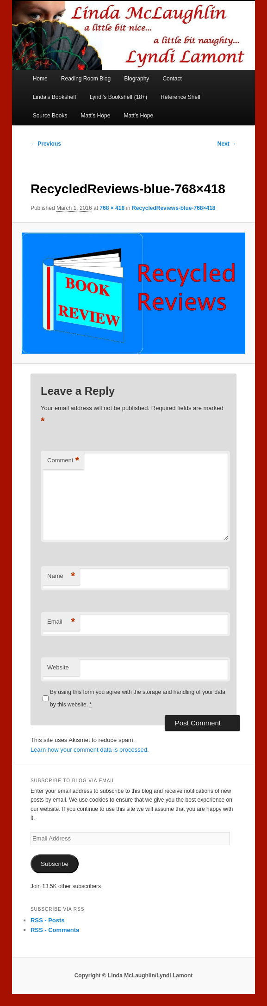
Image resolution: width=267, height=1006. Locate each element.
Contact (171, 78)
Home (40, 78)
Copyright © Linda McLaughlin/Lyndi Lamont (134, 975)
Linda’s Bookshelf (54, 97)
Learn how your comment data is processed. (90, 749)
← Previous (46, 144)
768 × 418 (111, 208)
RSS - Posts (48, 920)
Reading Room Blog (86, 78)
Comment (63, 460)
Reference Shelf (180, 97)
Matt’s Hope (96, 115)
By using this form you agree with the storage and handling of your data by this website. (137, 698)
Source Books (50, 115)
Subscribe (54, 863)
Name (61, 576)
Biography (136, 78)
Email (61, 622)
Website (58, 667)
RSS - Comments (55, 929)
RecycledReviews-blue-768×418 (173, 208)
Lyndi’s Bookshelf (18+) (118, 97)
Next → (226, 144)
